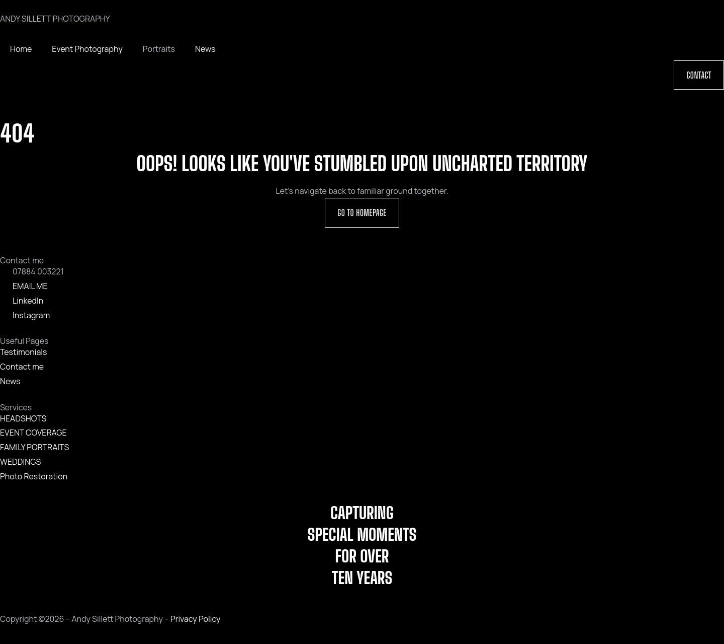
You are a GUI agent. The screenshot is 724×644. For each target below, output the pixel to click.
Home (21, 48)
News (205, 48)
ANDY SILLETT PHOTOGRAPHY (55, 18)
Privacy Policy (195, 618)
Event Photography (87, 48)
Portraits (159, 48)
